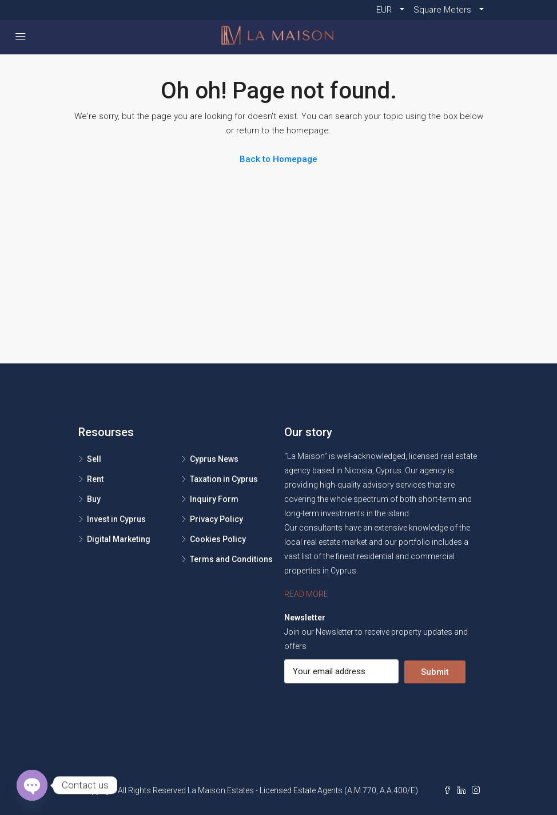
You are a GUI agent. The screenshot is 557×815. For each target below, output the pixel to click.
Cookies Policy (218, 539)
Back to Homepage (278, 159)
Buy (94, 499)
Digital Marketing (118, 539)
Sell (94, 459)
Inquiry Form (214, 499)
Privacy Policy (216, 519)
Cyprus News (214, 459)
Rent (95, 479)
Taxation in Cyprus (224, 479)
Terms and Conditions (231, 559)
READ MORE (306, 594)
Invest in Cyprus (116, 519)
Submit (435, 672)
